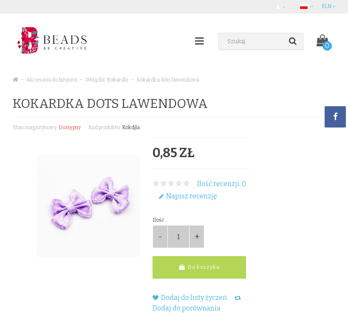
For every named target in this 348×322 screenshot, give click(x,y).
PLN (328, 6)
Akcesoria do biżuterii (51, 80)
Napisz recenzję (188, 196)
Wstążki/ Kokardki (106, 80)
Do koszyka (199, 267)
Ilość (158, 220)
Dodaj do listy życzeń (190, 298)
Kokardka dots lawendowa (167, 80)
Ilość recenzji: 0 (221, 184)
